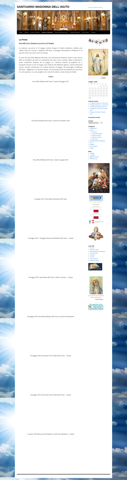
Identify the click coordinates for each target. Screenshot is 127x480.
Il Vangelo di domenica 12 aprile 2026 (99, 105)
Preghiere (92, 144)
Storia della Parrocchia (61, 32)
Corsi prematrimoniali (96, 133)
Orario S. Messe (35, 32)
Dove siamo (85, 32)
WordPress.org (93, 158)
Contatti (93, 32)
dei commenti (94, 157)
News (91, 142)
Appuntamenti (93, 128)
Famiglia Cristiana (94, 260)
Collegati (92, 153)
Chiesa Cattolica (94, 253)
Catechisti (92, 255)
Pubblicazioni (94, 139)
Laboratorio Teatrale (96, 137)
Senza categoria (93, 146)
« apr (89, 97)
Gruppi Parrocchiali (96, 135)
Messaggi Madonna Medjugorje (97, 140)
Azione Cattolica (94, 258)
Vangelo (92, 148)
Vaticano (92, 248)
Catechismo (94, 132)
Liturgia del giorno (75, 32)
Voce (92, 155)
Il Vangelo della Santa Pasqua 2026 (98, 106)
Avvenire (92, 256)
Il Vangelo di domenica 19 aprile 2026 (99, 103)
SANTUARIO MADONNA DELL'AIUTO (43, 6)
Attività (26, 32)
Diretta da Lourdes (94, 249)
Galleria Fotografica (47, 32)
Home (21, 32)
